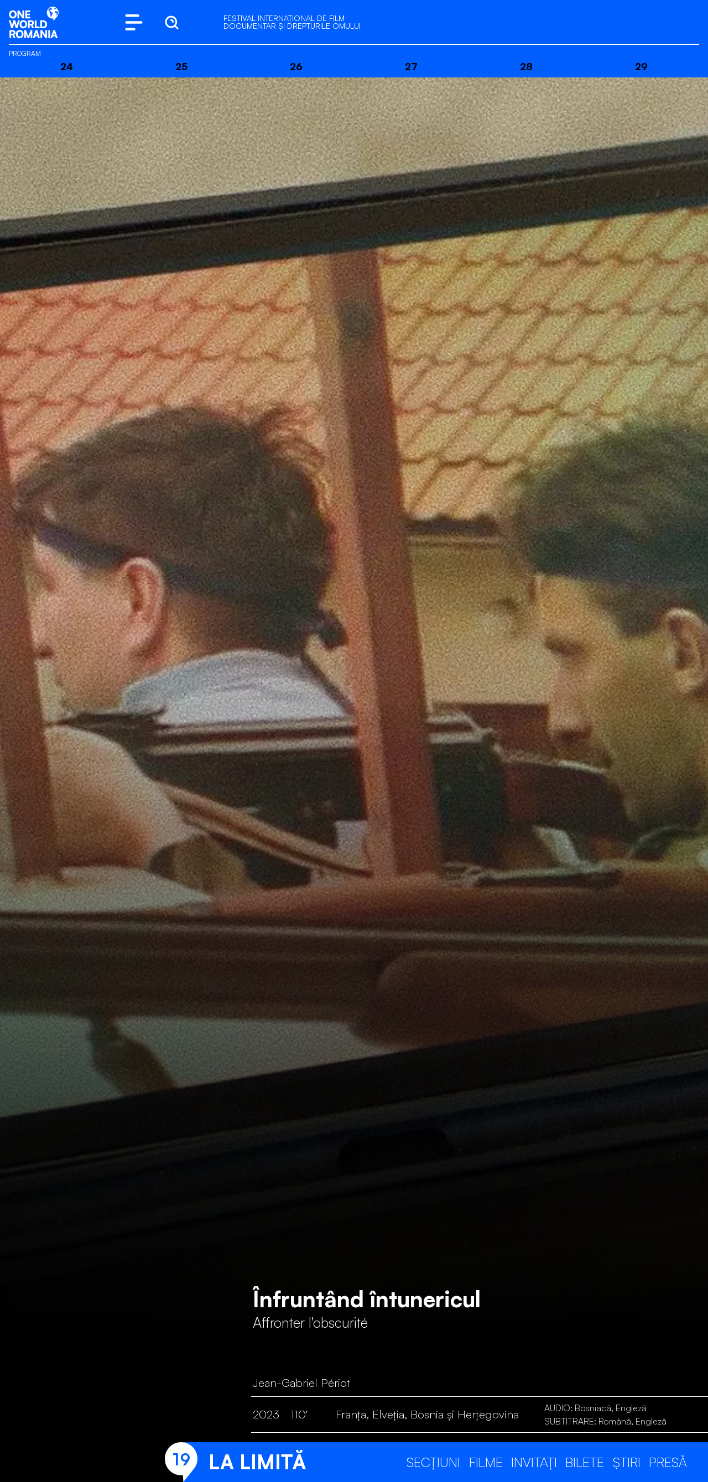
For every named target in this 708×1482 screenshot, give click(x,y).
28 (526, 66)
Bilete (584, 1462)
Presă (668, 1462)
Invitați (534, 1462)
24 (66, 66)
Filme (486, 1462)
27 (411, 66)
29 (641, 66)
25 (181, 66)
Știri (627, 1462)
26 (296, 66)
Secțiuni (433, 1462)
